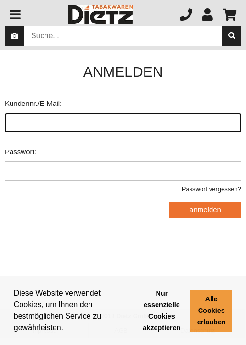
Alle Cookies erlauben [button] (211, 310)
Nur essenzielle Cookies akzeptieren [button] (161, 310)
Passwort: (123, 164)
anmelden (205, 210)
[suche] (231, 36)
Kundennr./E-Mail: (123, 115)
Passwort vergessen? (211, 189)
